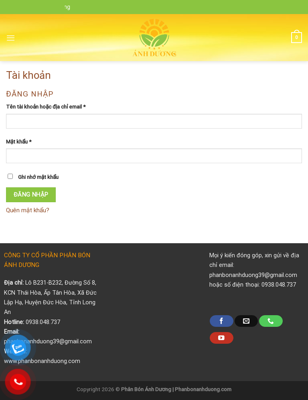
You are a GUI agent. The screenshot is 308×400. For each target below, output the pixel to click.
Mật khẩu (18, 141)
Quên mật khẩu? (27, 210)
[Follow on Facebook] (221, 321)
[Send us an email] (246, 321)
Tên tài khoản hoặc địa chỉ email (45, 106)
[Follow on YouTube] (221, 338)
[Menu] (10, 37)
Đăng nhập (31, 194)
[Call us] (270, 321)
